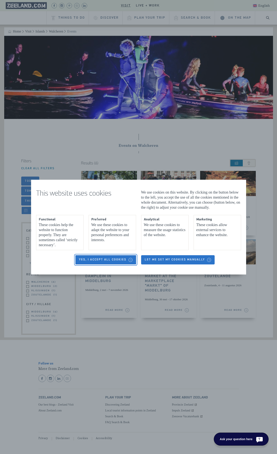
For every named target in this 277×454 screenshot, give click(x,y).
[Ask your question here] (241, 439)
